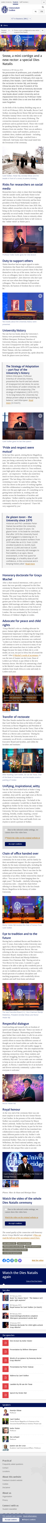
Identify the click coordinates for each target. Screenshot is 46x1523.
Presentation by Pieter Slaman (21, 1367)
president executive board (13, 1247)
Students (15, 2)
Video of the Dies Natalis (34, 1281)
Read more (30, 564)
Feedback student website (12, 1480)
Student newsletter (9, 1509)
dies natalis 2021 (9, 1243)
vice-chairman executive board (15, 1250)
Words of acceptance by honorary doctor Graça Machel (25, 1359)
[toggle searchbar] (43, 7)
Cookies (5, 1484)
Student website (3, 31)
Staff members (24, 2)
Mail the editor (38, 1260)
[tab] (6, 707)
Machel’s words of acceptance (26, 655)
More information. (30, 1516)
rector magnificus (33, 1247)
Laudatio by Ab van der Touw (21, 1384)
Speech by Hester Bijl (18, 1393)
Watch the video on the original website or (23, 838)
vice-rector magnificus (12, 1253)
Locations (6, 1471)
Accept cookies (15, 844)
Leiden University (6, 2)
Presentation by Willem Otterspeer (23, 1349)
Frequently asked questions (12, 1464)
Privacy (5, 1500)
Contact (5, 1468)
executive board (24, 1243)
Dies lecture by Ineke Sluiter (21, 1341)
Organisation (7, 1496)
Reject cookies (30, 1519)
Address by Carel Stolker (19, 1376)
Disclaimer (6, 1487)
